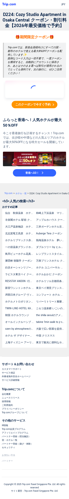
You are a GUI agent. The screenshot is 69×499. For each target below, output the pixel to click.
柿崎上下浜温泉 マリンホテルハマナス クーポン (51, 212)
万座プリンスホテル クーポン (51, 260)
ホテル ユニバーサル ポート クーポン (51, 267)
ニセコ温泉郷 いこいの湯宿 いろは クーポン (51, 308)
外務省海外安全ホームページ (16, 376)
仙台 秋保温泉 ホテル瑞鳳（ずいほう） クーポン (20, 212)
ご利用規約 (7, 405)
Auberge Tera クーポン (49, 233)
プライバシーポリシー (13, 409)
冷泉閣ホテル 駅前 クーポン (20, 219)
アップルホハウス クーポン (51, 219)
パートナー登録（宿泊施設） (16, 436)
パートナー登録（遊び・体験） (17, 443)
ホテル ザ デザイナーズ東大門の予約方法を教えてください (20, 335)
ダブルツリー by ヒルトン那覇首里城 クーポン (51, 247)
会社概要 (6, 394)
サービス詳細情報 (11, 380)
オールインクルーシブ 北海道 (20, 321)
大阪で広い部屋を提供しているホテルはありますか (51, 328)
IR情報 (5, 425)
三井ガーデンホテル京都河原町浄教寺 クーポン (51, 226)
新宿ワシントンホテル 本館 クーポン (20, 287)
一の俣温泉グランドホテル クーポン (20, 247)
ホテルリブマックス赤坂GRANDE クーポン (20, 240)
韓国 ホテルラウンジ (17, 315)
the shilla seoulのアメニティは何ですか (51, 315)
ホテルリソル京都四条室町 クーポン (51, 281)
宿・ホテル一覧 (9, 440)
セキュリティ (8, 447)
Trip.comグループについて (15, 412)
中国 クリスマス (45, 335)
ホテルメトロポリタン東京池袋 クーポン (20, 301)
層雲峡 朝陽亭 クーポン (18, 260)
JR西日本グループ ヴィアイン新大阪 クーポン (20, 294)
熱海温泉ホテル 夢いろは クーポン (51, 240)
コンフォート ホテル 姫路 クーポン (51, 294)
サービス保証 (8, 372)
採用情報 (6, 401)
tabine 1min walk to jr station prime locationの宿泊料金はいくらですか (51, 321)
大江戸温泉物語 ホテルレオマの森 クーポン (20, 226)
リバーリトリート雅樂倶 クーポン (51, 301)
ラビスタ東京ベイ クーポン (20, 274)
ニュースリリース (11, 397)
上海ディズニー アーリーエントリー (20, 342)
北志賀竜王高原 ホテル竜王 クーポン (20, 233)
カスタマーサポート (12, 369)
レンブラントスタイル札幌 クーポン (51, 253)
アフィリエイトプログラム (15, 432)
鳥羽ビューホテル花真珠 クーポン (20, 253)
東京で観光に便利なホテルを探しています (51, 342)
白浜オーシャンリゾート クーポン (20, 267)
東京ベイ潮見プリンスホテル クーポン (51, 287)
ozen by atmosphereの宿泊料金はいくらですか (20, 328)
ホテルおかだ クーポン (49, 274)
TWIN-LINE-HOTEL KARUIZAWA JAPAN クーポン (20, 308)
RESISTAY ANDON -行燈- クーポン (20, 281)
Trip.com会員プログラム (13, 429)
